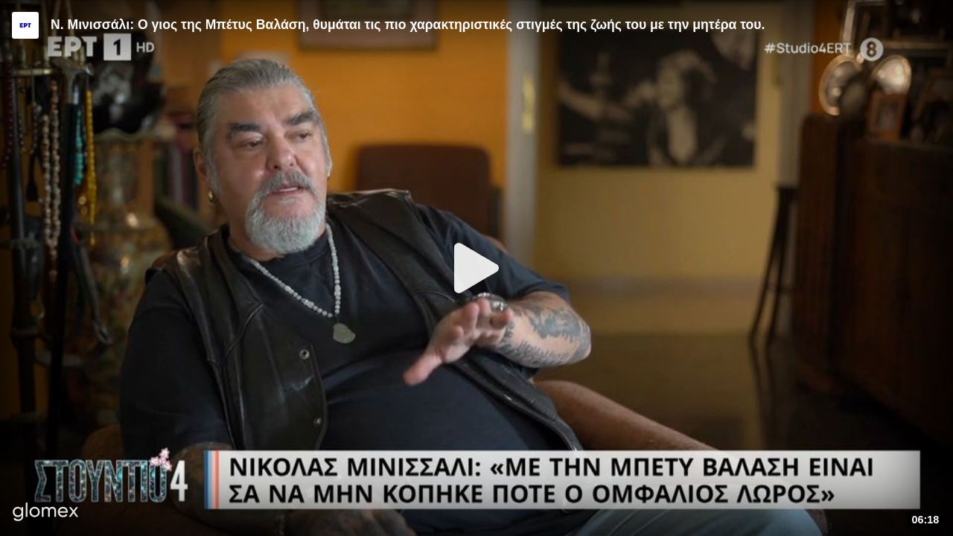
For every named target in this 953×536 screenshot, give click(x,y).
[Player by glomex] (46, 513)
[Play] (476, 268)
